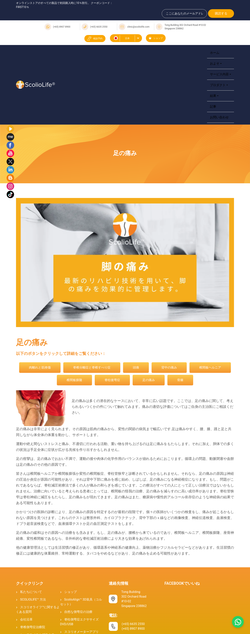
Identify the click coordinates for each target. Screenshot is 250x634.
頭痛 (136, 367)
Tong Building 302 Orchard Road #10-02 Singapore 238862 (185, 27)
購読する (221, 13)
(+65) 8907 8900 (62, 26)
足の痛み (148, 380)
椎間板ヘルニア (210, 367)
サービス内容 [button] (219, 74)
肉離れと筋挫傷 (40, 367)
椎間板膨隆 (74, 380)
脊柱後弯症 (112, 380)
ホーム (214, 53)
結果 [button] (213, 96)
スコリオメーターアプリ (81, 632)
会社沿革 (26, 619)
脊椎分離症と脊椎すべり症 (92, 367)
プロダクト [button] (218, 85)
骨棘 (180, 380)
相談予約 (95, 38)
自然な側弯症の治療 (78, 612)
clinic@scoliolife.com (138, 26)
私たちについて (31, 592)
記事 (213, 106)
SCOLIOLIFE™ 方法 (33, 599)
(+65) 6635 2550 (99, 26)
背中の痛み (169, 367)
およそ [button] (214, 63)
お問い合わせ (219, 117)
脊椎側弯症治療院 (32, 627)
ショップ (156, 38)
